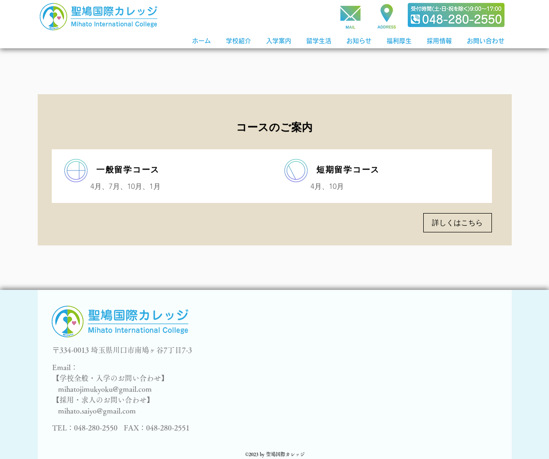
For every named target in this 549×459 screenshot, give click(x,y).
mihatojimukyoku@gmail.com (105, 389)
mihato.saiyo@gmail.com (97, 411)
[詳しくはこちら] (457, 222)
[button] (278, 41)
